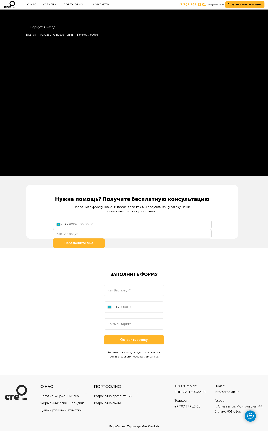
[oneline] (134, 324)
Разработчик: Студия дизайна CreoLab (134, 426)
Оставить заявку (134, 340)
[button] (244, 4)
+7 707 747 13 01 (192, 5)
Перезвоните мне (78, 243)
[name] (132, 233)
